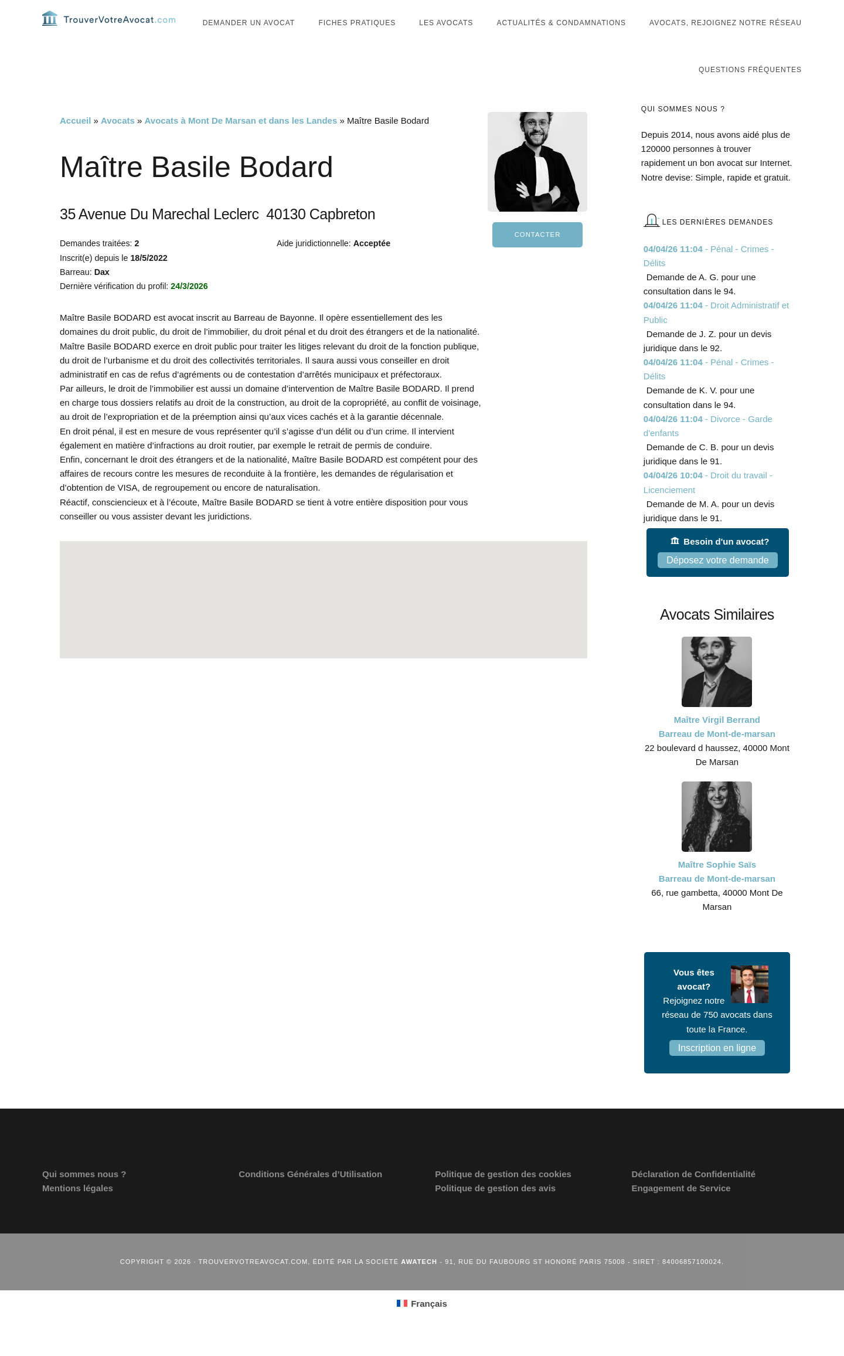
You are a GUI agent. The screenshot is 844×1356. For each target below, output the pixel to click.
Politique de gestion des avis (495, 1210)
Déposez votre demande (717, 582)
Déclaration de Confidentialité (693, 1196)
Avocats (118, 143)
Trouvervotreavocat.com (112, 29)
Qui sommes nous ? (84, 1196)
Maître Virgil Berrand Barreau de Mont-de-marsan (717, 749)
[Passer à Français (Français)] (422, 1325)
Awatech (419, 1283)
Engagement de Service (680, 1210)
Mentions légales (77, 1210)
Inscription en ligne (717, 1070)
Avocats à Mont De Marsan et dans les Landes (241, 143)
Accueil (75, 143)
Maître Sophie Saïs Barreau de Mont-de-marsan (717, 893)
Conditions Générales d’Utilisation (310, 1196)
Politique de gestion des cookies (503, 1196)
